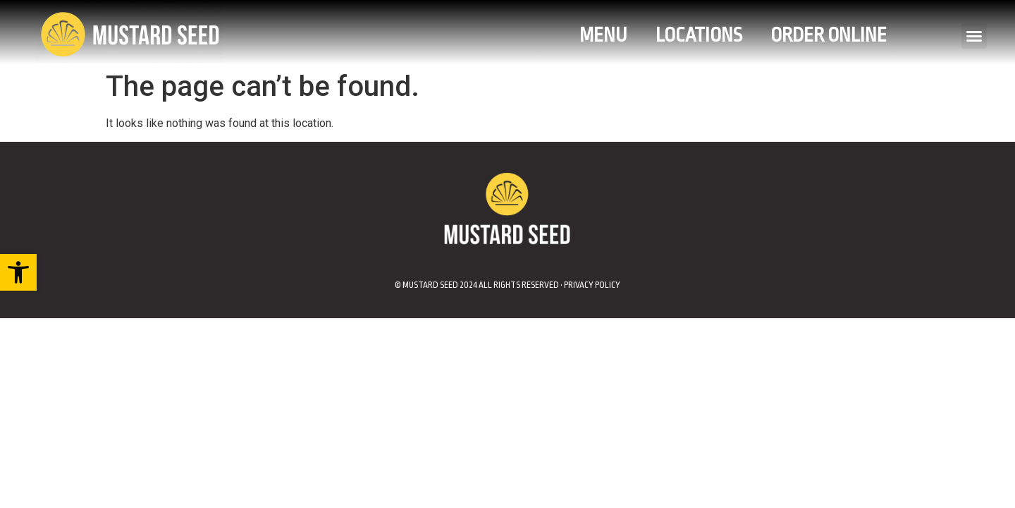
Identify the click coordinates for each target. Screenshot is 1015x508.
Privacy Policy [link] (592, 285)
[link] (18, 272)
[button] (974, 36)
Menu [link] (603, 36)
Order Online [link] (828, 36)
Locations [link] (699, 36)
